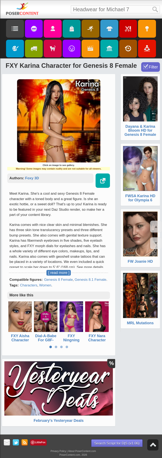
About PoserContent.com (82, 451)
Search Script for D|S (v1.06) (117, 443)
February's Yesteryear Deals (58, 420)
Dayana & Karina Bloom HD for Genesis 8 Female (140, 130)
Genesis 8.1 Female (90, 280)
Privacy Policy (58, 451)
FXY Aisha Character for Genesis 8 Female (20, 342)
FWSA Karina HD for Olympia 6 (140, 198)
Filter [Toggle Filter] (153, 67)
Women (45, 285)
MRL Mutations (140, 323)
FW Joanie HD (140, 261)
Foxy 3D (32, 178)
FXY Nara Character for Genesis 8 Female (97, 342)
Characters (28, 285)
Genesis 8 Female (58, 280)
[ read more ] (58, 273)
